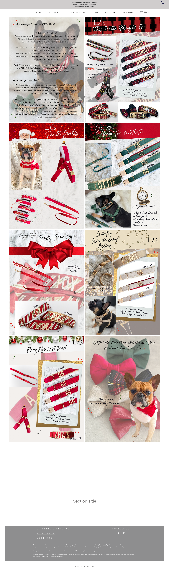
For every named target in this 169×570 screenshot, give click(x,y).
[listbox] (144, 12)
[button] (163, 2)
